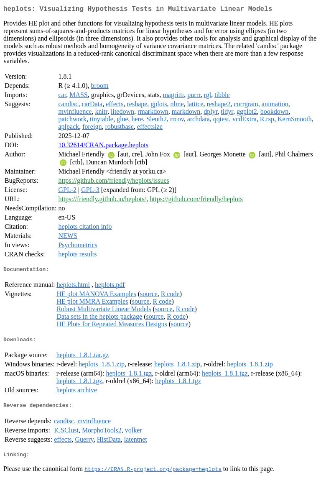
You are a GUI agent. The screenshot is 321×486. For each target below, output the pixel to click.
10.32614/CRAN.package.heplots (103, 146)
